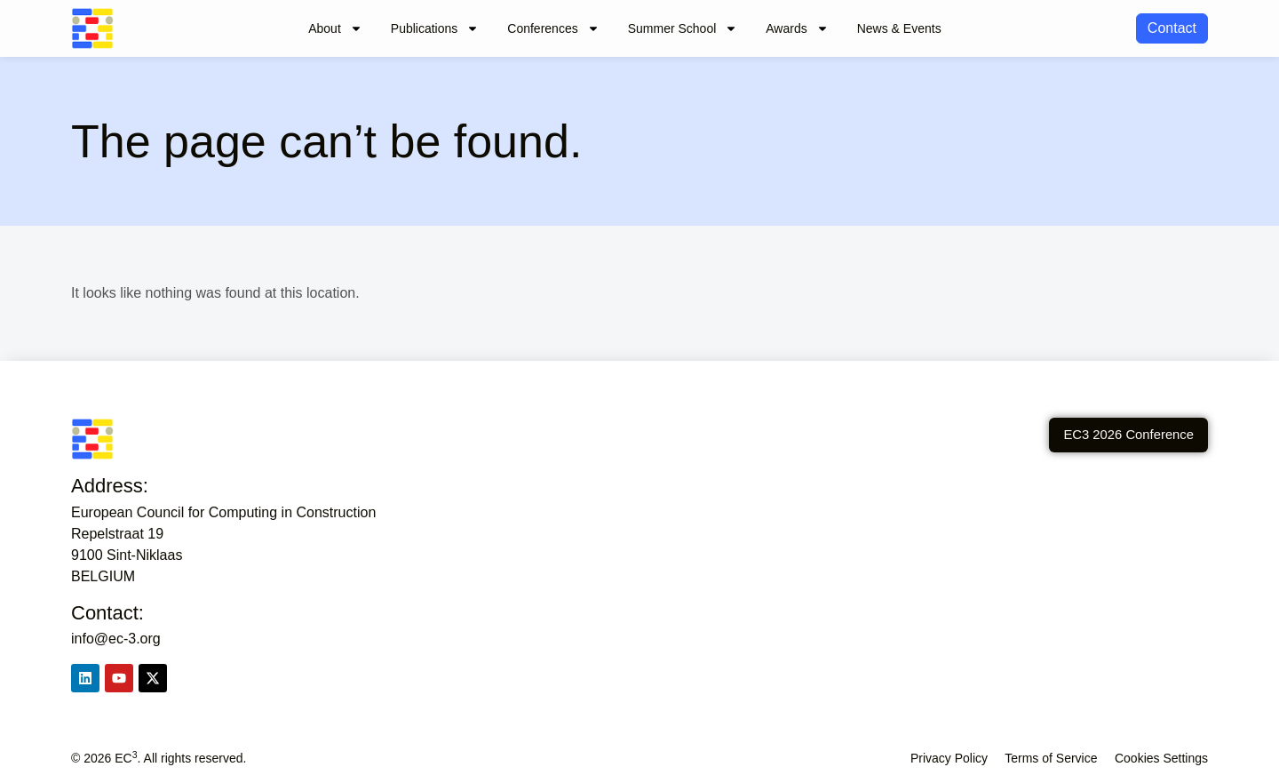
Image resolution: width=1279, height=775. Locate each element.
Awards (797, 28)
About (335, 28)
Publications (435, 28)
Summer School (683, 28)
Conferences (553, 28)
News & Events (899, 28)
